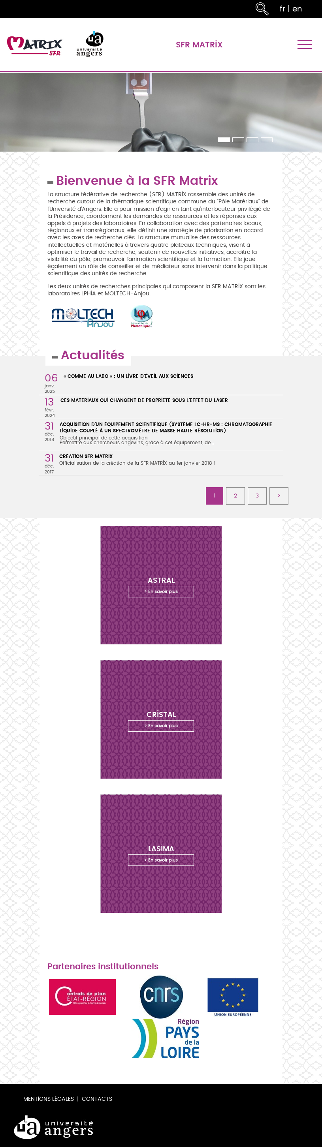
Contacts (97, 1099)
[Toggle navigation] (305, 44)
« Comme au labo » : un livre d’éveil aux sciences (128, 376)
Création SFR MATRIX (86, 456)
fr (282, 9)
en (297, 9)
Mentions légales (48, 1099)
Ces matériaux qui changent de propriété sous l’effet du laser (144, 400)
